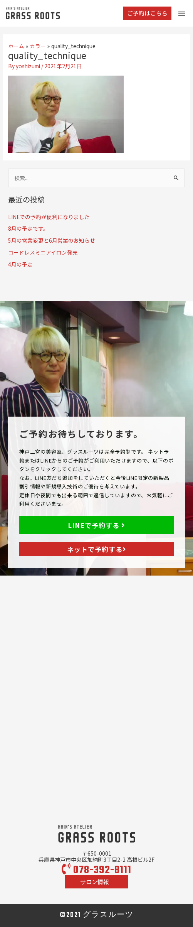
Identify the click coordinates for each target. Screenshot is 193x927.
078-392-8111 (96, 870)
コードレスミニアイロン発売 (43, 252)
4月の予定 (20, 264)
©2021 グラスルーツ (97, 915)
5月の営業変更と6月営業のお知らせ (51, 240)
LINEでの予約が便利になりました (49, 217)
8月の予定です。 (28, 228)
